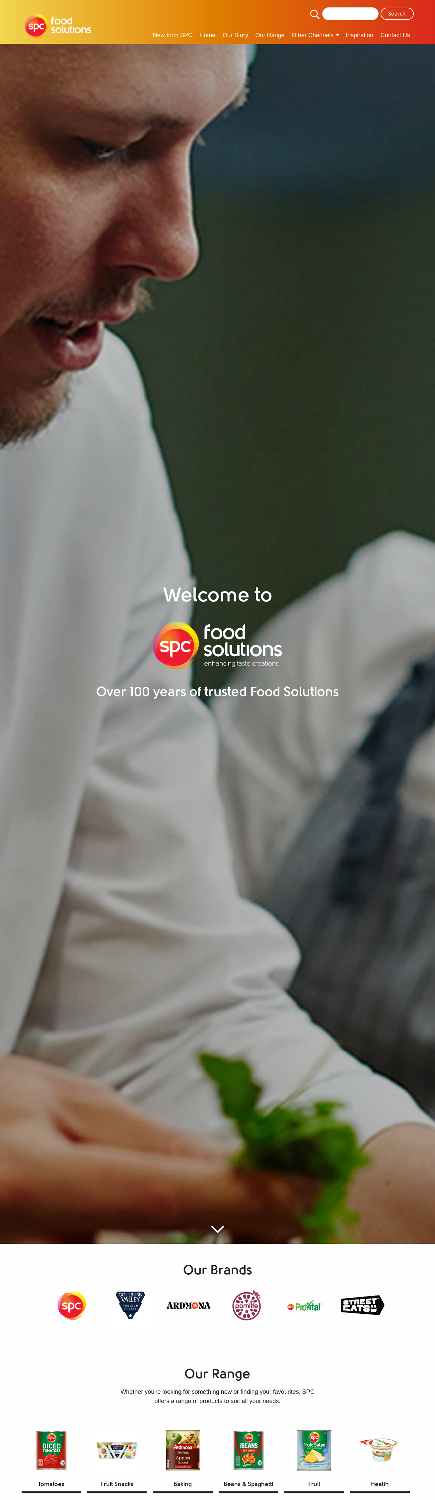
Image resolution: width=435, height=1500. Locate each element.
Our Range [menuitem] (269, 35)
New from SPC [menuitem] (172, 35)
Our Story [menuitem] (235, 35)
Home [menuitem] (207, 35)
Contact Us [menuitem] (395, 35)
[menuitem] (58, 27)
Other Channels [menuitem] (312, 35)
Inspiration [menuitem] (359, 35)
